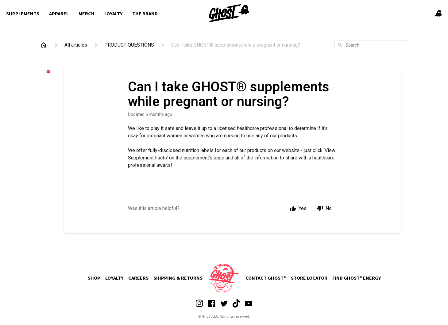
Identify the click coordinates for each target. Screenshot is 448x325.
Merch (87, 13)
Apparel (59, 13)
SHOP (94, 278)
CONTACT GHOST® (265, 278)
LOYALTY (114, 278)
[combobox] (371, 45)
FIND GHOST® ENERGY (356, 278)
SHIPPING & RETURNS (178, 278)
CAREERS (138, 278)
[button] (438, 14)
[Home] (43, 45)
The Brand (145, 13)
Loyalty (113, 13)
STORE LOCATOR (309, 278)
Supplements (22, 13)
